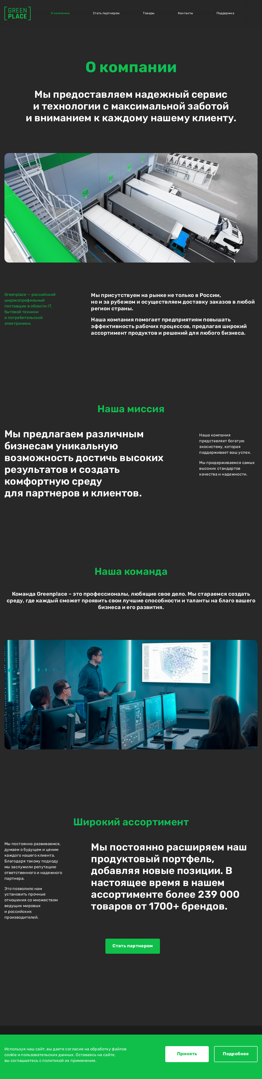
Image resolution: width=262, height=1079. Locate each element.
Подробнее (236, 1053)
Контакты (185, 13)
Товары (148, 13)
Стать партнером (106, 13)
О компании (60, 13)
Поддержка (225, 13)
